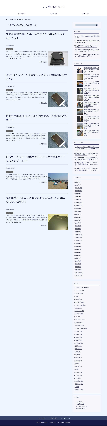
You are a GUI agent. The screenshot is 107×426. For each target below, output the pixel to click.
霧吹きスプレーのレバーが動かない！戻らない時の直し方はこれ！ (91, 90)
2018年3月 (78, 261)
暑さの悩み (78, 361)
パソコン (77, 317)
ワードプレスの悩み (81, 329)
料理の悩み (78, 355)
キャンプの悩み (79, 302)
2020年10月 (78, 191)
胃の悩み (77, 378)
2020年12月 (78, 188)
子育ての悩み (79, 343)
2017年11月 (78, 273)
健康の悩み (78, 337)
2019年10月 (78, 206)
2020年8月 (78, 194)
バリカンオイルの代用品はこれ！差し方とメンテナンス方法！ (91, 118)
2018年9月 (78, 244)
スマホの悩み (9, 49)
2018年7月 (78, 249)
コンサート (78, 308)
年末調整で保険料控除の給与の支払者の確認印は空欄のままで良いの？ (91, 70)
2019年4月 (78, 223)
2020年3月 (78, 200)
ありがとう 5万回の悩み (82, 288)
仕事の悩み (78, 331)
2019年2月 (78, 229)
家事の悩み (78, 346)
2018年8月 (78, 247)
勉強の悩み (78, 340)
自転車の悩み (79, 381)
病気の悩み (78, 367)
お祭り (77, 296)
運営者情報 (53, 13)
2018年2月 (78, 264)
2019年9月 (78, 209)
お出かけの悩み (79, 291)
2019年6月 (78, 217)
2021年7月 (78, 182)
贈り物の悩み (79, 384)
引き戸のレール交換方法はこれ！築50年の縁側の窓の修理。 (91, 132)
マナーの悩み (79, 323)
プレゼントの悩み (80, 320)
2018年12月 (78, 235)
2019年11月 (78, 203)
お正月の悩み (79, 293)
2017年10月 (78, 276)
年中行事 (77, 352)
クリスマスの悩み (80, 305)
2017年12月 (78, 270)
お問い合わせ (22, 13)
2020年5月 (78, 197)
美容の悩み (78, 375)
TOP (14, 20)
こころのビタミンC (53, 6)
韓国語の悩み (79, 390)
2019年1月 (78, 232)
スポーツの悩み (79, 311)
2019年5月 (78, 220)
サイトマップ (85, 13)
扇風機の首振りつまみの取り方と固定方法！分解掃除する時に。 (91, 97)
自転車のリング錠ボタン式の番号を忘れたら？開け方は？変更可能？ (91, 104)
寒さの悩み (78, 349)
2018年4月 (78, 258)
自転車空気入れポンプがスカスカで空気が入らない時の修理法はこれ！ (91, 77)
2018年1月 (78, 267)
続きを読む (44, 62)
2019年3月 (78, 226)
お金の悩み (78, 299)
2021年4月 (78, 185)
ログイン (79, 402)
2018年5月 (78, 255)
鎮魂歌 (77, 387)
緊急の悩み (78, 372)
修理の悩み (78, 334)
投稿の (80, 404)
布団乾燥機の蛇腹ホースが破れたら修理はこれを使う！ (91, 111)
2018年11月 (78, 238)
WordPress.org (81, 409)
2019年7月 (78, 214)
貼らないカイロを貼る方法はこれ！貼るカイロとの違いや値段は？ (91, 84)
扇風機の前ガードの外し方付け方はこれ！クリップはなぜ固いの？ (91, 125)
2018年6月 (78, 252)
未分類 (77, 364)
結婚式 (77, 369)
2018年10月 (78, 241)
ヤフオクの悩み (79, 326)
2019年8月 (78, 211)
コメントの (82, 406)
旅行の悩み (78, 358)
